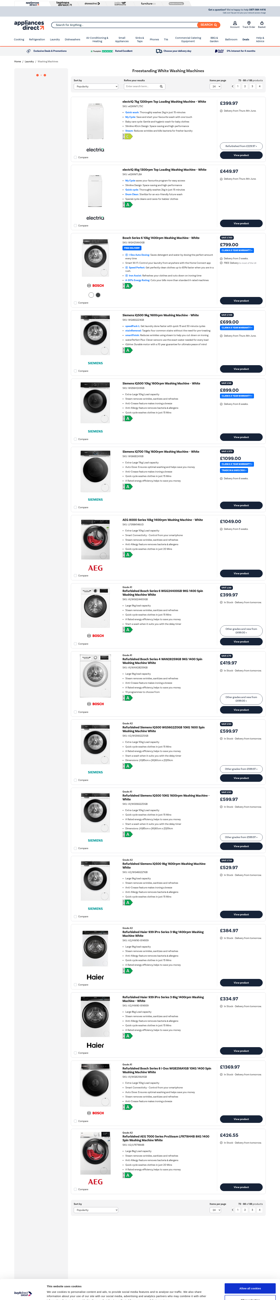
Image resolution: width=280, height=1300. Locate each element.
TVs (166, 39)
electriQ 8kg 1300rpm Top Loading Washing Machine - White (164, 170)
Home (17, 61)
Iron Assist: (133, 275)
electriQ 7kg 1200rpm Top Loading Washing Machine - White (164, 102)
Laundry (55, 39)
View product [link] (241, 155)
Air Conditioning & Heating (97, 39)
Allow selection (250, 1280)
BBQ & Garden (214, 39)
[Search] (208, 25)
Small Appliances (122, 39)
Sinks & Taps (139, 39)
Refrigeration (37, 39)
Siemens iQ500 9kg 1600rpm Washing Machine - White (160, 315)
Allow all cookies (250, 1269)
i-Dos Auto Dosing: (137, 254)
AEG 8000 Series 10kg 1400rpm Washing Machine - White (162, 520)
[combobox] (136, 25)
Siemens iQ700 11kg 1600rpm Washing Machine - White (160, 452)
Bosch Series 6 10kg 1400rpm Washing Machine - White (160, 238)
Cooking (19, 39)
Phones (154, 39)
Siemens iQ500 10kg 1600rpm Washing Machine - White (161, 383)
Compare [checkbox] (83, 157)
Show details (187, 1292)
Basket (262, 25)
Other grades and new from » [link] (241, 631)
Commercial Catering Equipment (188, 39)
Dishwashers (72, 39)
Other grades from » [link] (241, 769)
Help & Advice (260, 39)
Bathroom (231, 39)
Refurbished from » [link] (241, 146)
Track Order (248, 25)
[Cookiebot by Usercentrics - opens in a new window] (23, 1293)
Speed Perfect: (135, 267)
